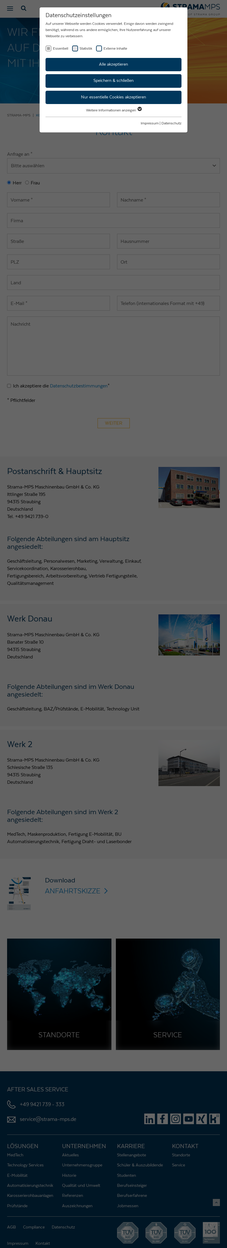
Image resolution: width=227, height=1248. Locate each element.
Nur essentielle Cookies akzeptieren (113, 97)
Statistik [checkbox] (86, 48)
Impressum (150, 123)
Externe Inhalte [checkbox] (115, 48)
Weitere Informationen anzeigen (113, 110)
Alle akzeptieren (113, 64)
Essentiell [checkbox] (60, 48)
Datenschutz (171, 123)
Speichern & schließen (113, 80)
